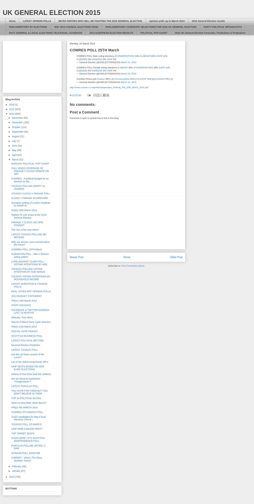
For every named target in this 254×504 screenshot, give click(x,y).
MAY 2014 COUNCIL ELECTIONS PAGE (76, 27)
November (17, 122)
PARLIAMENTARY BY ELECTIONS (28, 27)
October (16, 127)
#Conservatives (122, 79)
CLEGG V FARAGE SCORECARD (29, 198)
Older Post (176, 257)
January (16, 471)
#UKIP (159, 56)
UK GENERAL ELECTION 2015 (51, 12)
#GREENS (97, 59)
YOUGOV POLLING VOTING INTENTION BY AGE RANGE (28, 270)
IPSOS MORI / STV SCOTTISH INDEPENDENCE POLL (28, 439)
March (15, 159)
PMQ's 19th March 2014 (24, 300)
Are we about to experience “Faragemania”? (25, 380)
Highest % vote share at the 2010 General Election (28, 216)
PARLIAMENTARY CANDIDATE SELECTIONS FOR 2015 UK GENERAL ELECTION (150, 27)
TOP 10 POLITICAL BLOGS (26, 398)
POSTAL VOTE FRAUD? (24, 331)
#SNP (109, 59)
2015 (12, 109)
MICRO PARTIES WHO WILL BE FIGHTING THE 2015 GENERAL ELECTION (100, 21)
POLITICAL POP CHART (153, 33)
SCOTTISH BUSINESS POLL (27, 336)
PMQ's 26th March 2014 (24, 210)
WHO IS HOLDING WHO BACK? (28, 403)
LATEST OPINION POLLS (37, 21)
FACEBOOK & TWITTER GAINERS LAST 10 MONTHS (30, 311)
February (17, 466)
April (14, 155)
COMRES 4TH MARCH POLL (27, 412)
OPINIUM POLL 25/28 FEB (25, 453)
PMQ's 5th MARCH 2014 (24, 407)
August (16, 136)
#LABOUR (145, 56)
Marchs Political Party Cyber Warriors (31, 322)
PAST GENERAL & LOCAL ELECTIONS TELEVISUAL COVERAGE (45, 33)
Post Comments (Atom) (132, 266)
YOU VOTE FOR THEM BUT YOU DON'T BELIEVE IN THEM (29, 392)
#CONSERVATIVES (124, 56)
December (17, 118)
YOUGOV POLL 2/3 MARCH (26, 424)
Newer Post (76, 257)
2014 (12, 113)
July (14, 141)
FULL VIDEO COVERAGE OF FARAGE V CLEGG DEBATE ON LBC (30, 171)
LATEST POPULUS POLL (25, 386)
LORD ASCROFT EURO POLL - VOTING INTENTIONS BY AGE (29, 263)
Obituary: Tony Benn (22, 317)
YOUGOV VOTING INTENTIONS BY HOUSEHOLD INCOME (30, 278)
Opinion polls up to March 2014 (167, 21)
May (14, 150)
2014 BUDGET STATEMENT (26, 296)
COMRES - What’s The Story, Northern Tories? (27, 459)
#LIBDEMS (82, 59)
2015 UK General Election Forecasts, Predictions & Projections (210, 33)
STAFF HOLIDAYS (21, 305)
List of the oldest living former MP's (29, 362)
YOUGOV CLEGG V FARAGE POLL (30, 193)
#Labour (101, 79)
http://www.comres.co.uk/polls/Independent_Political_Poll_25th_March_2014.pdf (109, 87)
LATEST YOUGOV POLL (24, 349)
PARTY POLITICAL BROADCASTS (223, 27)
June (15, 145)
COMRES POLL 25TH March (26, 249)
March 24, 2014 (128, 62)
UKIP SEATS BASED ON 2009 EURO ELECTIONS (27, 368)
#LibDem (160, 79)
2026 (12, 104)
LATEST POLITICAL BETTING (27, 340)
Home (12, 21)
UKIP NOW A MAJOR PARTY (27, 429)
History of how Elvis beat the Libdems (31, 374)
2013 (12, 477)
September (18, 131)
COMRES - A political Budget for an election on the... (30, 180)
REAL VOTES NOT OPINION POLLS (31, 291)
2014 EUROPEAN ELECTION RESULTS (111, 33)
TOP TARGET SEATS (22, 433)
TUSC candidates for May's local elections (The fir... (28, 418)
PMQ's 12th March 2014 (24, 326)
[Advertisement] (33, 66)
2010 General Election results (208, 21)
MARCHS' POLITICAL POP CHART (30, 163)
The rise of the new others (25, 229)
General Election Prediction (25, 345)
